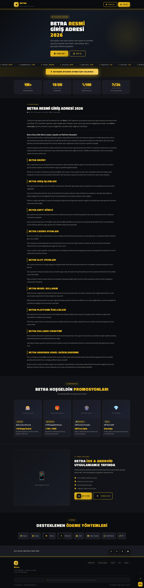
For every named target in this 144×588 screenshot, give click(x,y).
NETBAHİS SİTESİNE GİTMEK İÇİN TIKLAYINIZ (72, 72)
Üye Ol (124, 4)
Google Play (102, 496)
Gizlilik (112, 563)
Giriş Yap (110, 4)
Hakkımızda (91, 563)
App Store (83, 496)
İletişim (126, 563)
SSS (119, 563)
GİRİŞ (140, 584)
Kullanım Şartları (102, 563)
